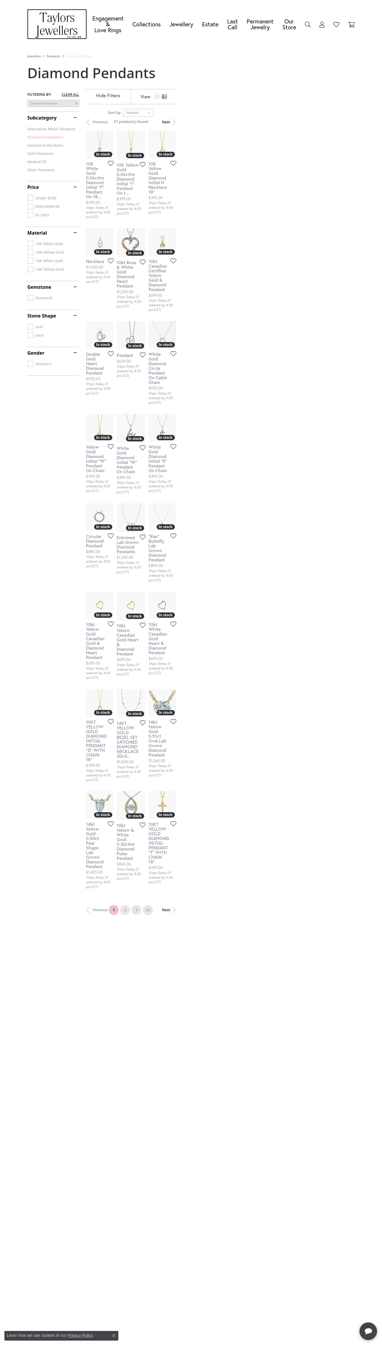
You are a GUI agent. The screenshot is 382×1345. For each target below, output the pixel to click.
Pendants (53, 56)
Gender (35, 353)
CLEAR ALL (70, 94)
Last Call (232, 24)
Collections (146, 24)
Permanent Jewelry (260, 24)
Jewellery (181, 24)
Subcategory (42, 117)
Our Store (289, 24)
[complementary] (339, 1313)
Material (37, 233)
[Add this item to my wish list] (169, 223)
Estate (210, 24)
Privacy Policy (80, 1335)
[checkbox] (41, 198)
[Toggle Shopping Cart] (351, 24)
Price (33, 187)
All (237, 1108)
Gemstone (39, 287)
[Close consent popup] (113, 1335)
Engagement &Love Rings (108, 24)
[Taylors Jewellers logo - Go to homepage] (58, 24)
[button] (308, 24)
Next (344, 122)
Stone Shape (41, 315)
